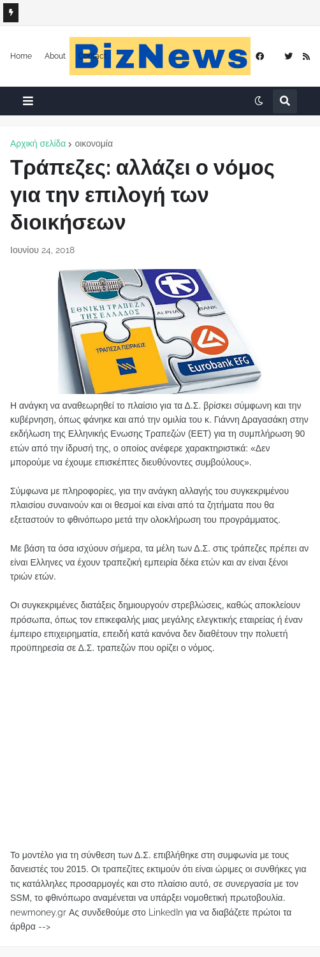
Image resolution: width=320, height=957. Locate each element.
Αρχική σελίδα (38, 143)
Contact (92, 56)
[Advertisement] (160, 744)
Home (21, 56)
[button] (28, 101)
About (55, 56)
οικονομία (94, 143)
